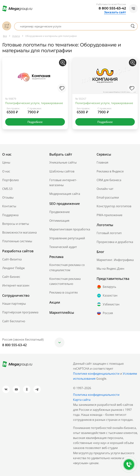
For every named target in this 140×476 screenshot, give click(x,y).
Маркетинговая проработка (69, 229)
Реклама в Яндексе (110, 171)
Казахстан (107, 295)
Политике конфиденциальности (96, 374)
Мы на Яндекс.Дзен (110, 269)
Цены (6, 162)
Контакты (9, 206)
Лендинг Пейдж (13, 268)
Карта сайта (81, 400)
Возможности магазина (19, 232)
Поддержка (10, 215)
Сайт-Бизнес (11, 277)
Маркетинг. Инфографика (115, 260)
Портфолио (10, 180)
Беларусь (106, 287)
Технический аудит (63, 247)
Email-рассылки (108, 197)
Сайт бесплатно (13, 321)
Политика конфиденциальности (96, 395)
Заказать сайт (115, 12)
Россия (105, 313)
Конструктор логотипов (114, 206)
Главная (102, 162)
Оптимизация (59, 221)
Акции (54, 302)
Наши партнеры (14, 304)
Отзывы (8, 197)
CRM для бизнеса (109, 180)
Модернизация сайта (64, 194)
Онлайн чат (105, 189)
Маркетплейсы (61, 312)
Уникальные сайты (63, 162)
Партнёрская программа (20, 312)
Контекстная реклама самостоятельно (65, 281)
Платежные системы (17, 241)
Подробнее (35, 122)
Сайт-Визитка (12, 259)
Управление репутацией (67, 238)
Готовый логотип (109, 233)
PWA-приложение (109, 215)
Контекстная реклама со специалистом (67, 267)
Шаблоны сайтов (61, 171)
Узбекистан (108, 304)
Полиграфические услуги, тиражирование (34, 103)
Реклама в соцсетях (63, 292)
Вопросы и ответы (15, 224)
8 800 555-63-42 (112, 8)
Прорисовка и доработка (115, 242)
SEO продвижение (64, 203)
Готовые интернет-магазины (63, 182)
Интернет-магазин (15, 285)
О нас (6, 171)
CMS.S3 (7, 189)
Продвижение (59, 212)
